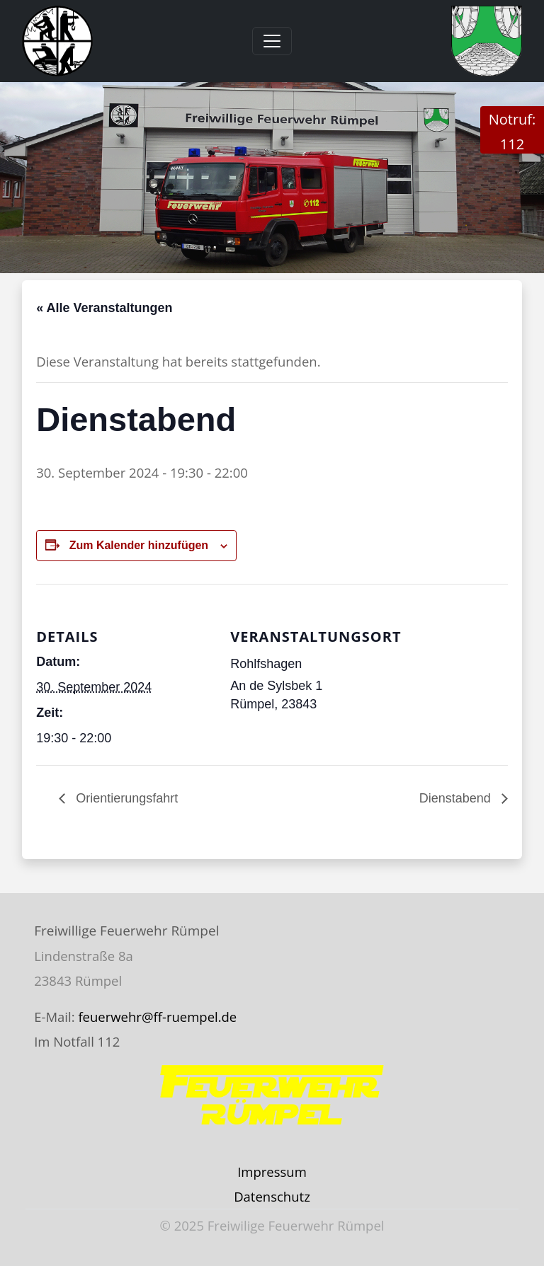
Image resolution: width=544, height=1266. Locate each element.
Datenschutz (272, 1196)
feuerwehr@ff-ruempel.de (157, 1016)
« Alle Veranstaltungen (104, 308)
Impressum (272, 1171)
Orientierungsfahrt (125, 798)
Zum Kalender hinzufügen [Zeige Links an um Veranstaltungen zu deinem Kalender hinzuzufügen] (138, 545)
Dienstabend (456, 798)
